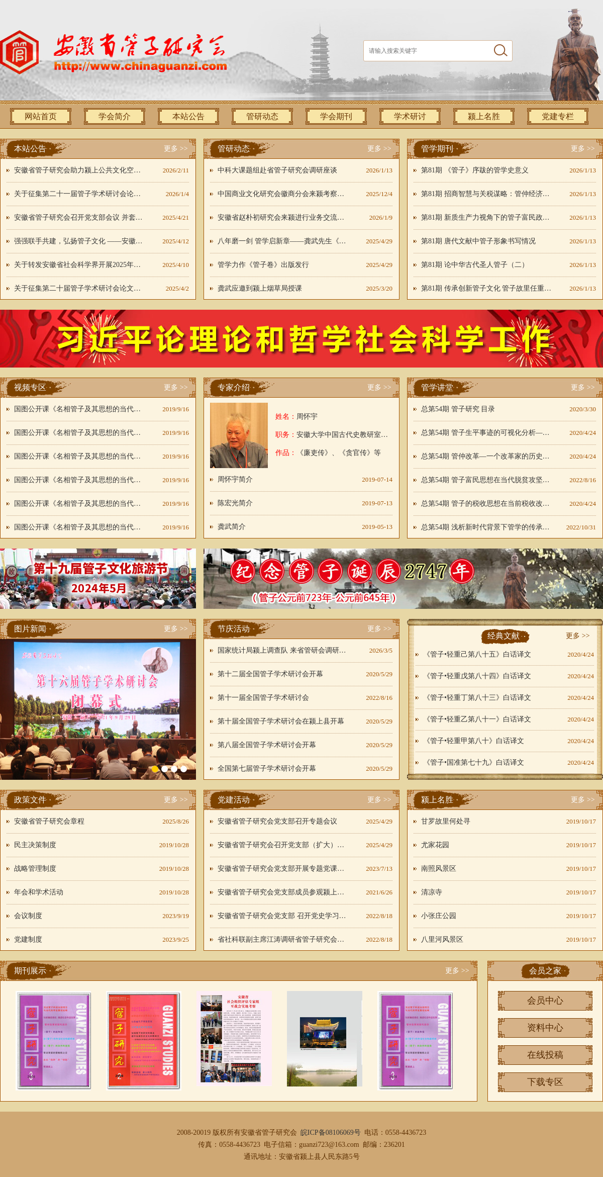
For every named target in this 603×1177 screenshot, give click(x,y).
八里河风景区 (442, 939)
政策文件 (30, 799)
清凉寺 (431, 892)
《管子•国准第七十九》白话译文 (473, 762)
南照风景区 (438, 868)
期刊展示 (30, 970)
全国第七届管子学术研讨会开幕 (267, 768)
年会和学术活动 (38, 892)
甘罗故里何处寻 (445, 821)
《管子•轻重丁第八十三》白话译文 (477, 697)
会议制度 (28, 916)
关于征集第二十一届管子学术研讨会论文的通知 (79, 194)
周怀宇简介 (235, 479)
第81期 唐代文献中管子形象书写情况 (478, 241)
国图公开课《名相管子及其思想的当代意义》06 (79, 527)
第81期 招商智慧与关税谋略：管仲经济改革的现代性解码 (486, 194)
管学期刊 (437, 148)
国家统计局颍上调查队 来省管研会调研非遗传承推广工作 (283, 650)
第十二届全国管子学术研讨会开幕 (270, 674)
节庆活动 (234, 628)
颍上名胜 (484, 116)
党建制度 (28, 939)
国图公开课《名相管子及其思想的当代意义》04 (79, 480)
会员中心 (545, 1000)
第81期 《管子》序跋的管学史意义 (475, 170)
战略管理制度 (35, 868)
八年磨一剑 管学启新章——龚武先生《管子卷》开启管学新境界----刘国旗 (283, 241)
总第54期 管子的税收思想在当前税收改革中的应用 (486, 503)
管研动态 (262, 116)
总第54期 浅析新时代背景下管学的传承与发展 (486, 527)
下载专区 (545, 1082)
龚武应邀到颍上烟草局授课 (260, 288)
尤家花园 (435, 845)
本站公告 (188, 116)
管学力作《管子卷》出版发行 (263, 264)
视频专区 (30, 387)
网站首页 (41, 116)
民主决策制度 (35, 845)
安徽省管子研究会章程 (49, 821)
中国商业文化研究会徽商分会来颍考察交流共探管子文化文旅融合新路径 (283, 194)
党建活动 (234, 799)
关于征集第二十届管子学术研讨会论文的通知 (79, 288)
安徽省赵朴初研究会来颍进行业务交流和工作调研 (283, 217)
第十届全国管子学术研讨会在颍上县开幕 (281, 721)
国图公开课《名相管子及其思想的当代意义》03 (79, 456)
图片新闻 (30, 628)
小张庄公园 (438, 916)
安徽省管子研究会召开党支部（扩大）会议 (283, 845)
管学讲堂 (437, 387)
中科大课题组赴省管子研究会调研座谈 (277, 170)
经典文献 (503, 635)
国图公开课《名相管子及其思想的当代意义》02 (79, 432)
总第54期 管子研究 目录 (458, 409)
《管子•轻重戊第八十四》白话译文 (477, 676)
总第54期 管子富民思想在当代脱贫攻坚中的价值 (486, 480)
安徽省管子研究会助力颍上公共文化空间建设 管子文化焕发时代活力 (79, 170)
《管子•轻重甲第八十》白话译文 (473, 741)
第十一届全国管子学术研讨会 (263, 697)
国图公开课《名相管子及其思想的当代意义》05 (79, 503)
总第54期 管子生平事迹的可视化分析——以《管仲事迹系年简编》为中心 (486, 432)
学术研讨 (410, 116)
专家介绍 (234, 387)
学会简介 (114, 116)
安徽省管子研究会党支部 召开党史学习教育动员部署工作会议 (283, 916)
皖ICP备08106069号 (330, 1132)
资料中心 (545, 1028)
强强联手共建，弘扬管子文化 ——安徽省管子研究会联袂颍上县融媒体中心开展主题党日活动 (79, 241)
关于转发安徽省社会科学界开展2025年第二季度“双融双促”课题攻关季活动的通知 (79, 264)
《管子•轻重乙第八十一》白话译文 (477, 719)
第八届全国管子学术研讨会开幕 (267, 745)
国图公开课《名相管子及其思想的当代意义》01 (79, 409)
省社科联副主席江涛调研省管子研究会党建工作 (283, 939)
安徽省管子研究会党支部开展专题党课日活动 (283, 868)
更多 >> (175, 148)
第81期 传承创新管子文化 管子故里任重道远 (486, 288)
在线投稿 (545, 1055)
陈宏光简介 (235, 503)
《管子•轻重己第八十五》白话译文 (477, 654)
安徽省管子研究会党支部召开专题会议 (277, 821)
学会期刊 (336, 116)
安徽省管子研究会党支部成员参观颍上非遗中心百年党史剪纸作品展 (283, 892)
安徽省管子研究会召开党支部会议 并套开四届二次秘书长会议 (79, 217)
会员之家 (545, 970)
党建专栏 (558, 116)
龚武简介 (232, 526)
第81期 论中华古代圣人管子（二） (475, 264)
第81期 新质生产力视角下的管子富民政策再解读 (486, 217)
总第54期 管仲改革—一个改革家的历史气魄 (486, 456)
